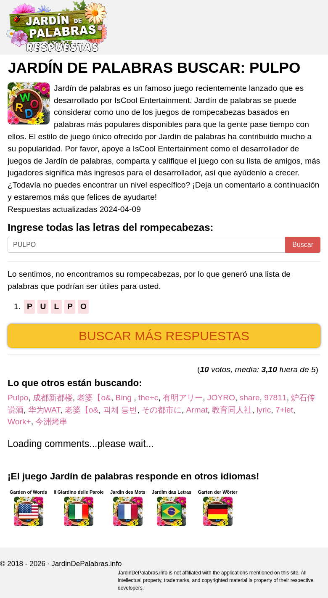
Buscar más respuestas (164, 336)
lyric (264, 409)
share (250, 397)
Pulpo (18, 397)
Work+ (19, 421)
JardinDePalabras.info (86, 564)
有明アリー (183, 397)
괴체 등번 (120, 409)
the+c (148, 397)
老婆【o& (94, 397)
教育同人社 (232, 409)
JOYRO (221, 397)
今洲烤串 (51, 421)
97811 (275, 397)
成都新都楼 (53, 397)
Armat (197, 409)
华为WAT (44, 409)
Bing (125, 397)
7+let (284, 409)
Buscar (302, 244)
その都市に (162, 409)
